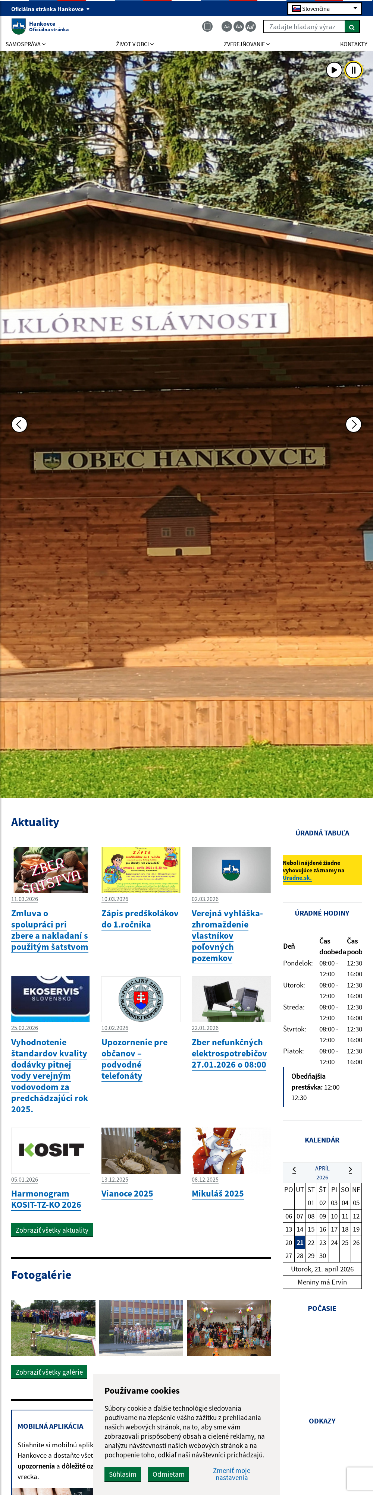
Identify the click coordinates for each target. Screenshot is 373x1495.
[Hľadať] (352, 26)
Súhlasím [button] (123, 1474)
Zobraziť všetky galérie (49, 1372)
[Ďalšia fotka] (353, 424)
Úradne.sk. (297, 877)
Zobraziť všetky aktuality (52, 1230)
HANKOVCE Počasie (322, 1359)
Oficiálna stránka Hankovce (50, 9)
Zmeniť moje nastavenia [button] (231, 1474)
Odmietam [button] (169, 1474)
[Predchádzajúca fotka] (19, 424)
